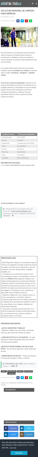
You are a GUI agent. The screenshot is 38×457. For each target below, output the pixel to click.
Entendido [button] (18, 453)
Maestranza (28, 371)
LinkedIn (31, 73)
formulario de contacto (21, 70)
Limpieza (20, 371)
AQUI (13, 366)
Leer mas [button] (13, 448)
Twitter (3, 75)
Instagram (23, 73)
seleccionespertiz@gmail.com (21, 211)
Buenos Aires (12, 371)
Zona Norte (11, 373)
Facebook (14, 73)
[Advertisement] (19, 116)
